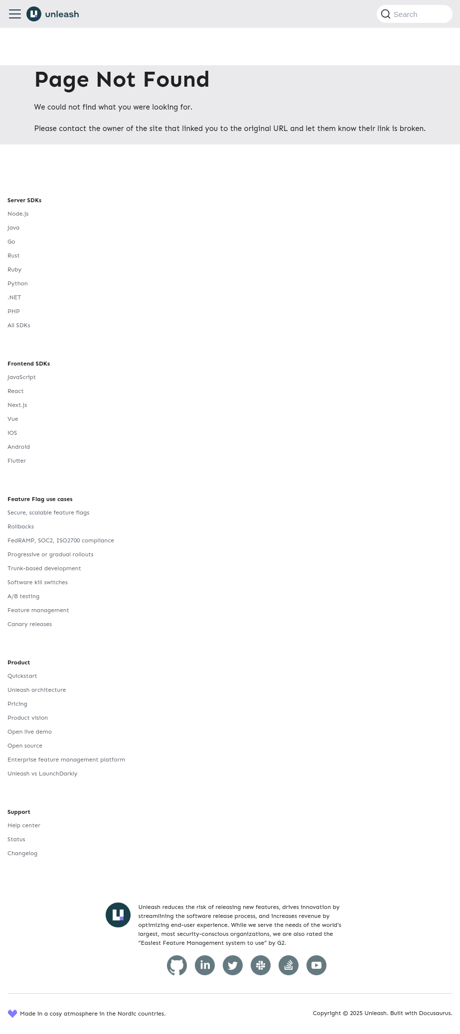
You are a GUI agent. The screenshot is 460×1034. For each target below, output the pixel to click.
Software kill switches (37, 582)
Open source (24, 745)
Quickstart (22, 675)
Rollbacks (20, 526)
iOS (12, 432)
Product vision (27, 717)
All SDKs (18, 325)
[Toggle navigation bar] (14, 13)
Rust (13, 255)
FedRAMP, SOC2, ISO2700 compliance (60, 540)
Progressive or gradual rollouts (50, 554)
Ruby (14, 269)
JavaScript (21, 377)
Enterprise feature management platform (66, 759)
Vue (12, 418)
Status (16, 839)
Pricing (17, 703)
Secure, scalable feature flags (48, 512)
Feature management (38, 610)
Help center (23, 825)
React (15, 391)
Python (17, 283)
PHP (13, 311)
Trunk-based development (44, 568)
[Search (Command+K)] (415, 14)
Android (18, 446)
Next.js (17, 404)
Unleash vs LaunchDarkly (42, 773)
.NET (14, 297)
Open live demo (29, 731)
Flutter (16, 460)
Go (11, 241)
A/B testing (23, 596)
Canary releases (29, 624)
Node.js (17, 213)
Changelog (22, 853)
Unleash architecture (36, 689)
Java (13, 227)
